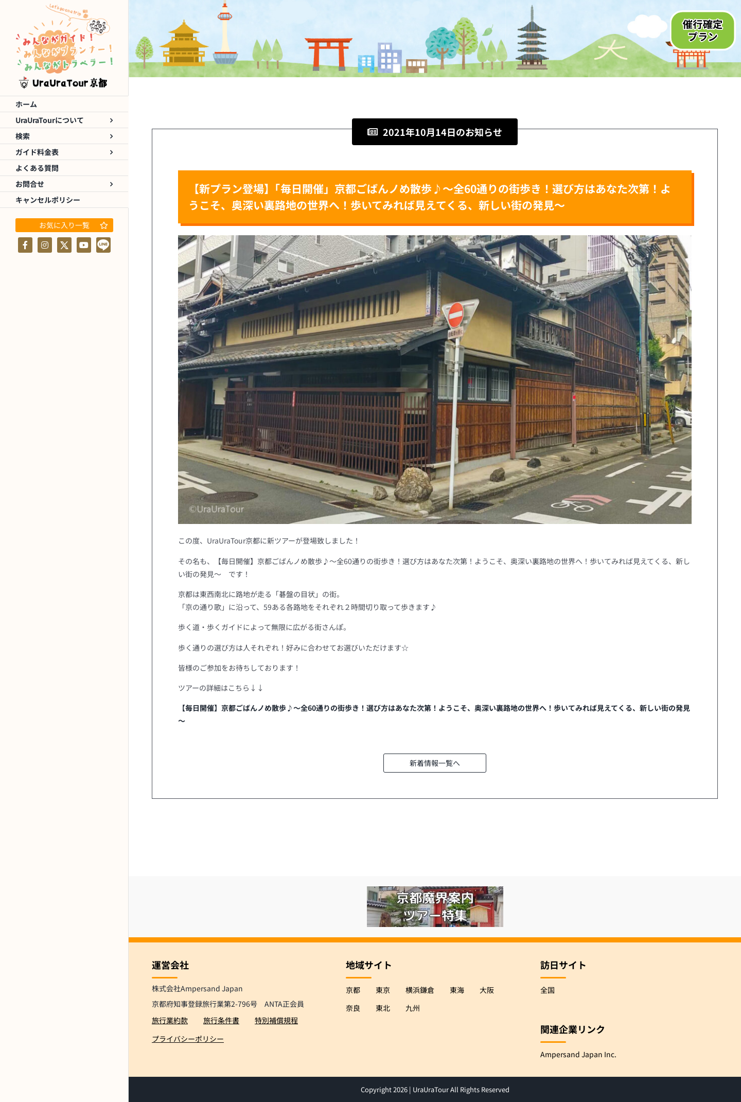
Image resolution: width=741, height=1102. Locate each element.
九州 (412, 1008)
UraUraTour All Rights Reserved (461, 1089)
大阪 (487, 990)
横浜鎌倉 (419, 990)
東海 (457, 990)
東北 (383, 1008)
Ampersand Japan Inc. (578, 1054)
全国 (547, 990)
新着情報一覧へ (435, 763)
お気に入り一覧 (73, 225)
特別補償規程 (276, 1020)
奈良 (353, 1008)
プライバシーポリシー (188, 1039)
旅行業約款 (170, 1020)
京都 (353, 990)
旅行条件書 (221, 1020)
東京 (383, 990)
